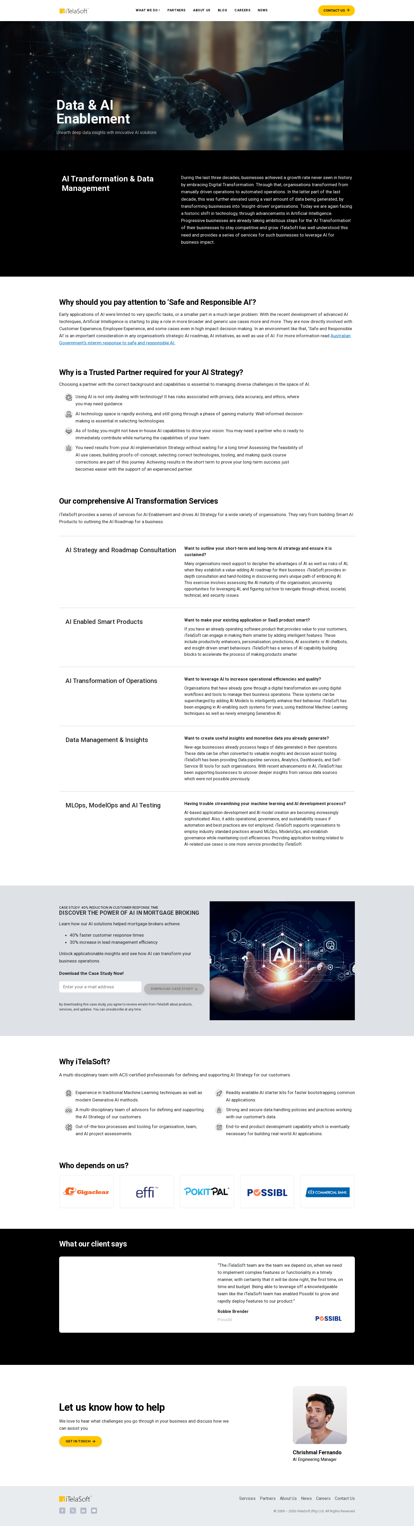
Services (247, 1496)
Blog (222, 10)
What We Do (147, 10)
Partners (176, 10)
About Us (201, 10)
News (262, 10)
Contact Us (345, 1496)
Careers (242, 10)
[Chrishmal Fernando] (320, 1422)
